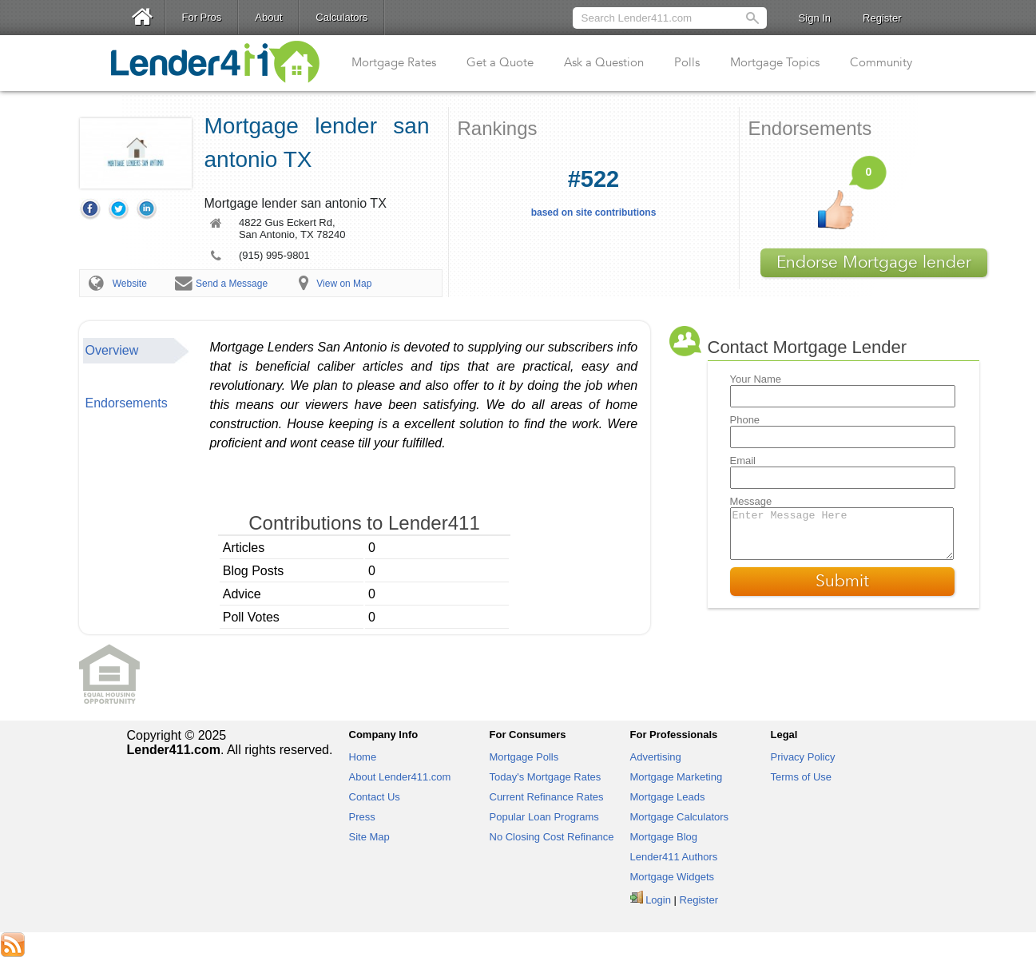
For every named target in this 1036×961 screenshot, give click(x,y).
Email (743, 461)
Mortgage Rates (393, 62)
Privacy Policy (803, 757)
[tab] (136, 350)
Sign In (815, 18)
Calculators (341, 17)
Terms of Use (801, 777)
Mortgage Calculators (679, 817)
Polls (687, 62)
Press (362, 817)
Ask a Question (604, 62)
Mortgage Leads (667, 797)
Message (751, 501)
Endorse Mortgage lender (873, 262)
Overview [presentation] (112, 350)
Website (130, 283)
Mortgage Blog (664, 837)
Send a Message (232, 283)
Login (658, 900)
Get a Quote (500, 62)
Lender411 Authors (674, 857)
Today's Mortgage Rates (545, 777)
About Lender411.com (400, 777)
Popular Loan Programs (544, 817)
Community (881, 62)
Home (363, 757)
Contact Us (374, 797)
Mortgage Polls (524, 757)
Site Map (369, 837)
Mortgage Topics (775, 62)
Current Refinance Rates (547, 797)
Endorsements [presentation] (126, 403)
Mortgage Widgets (672, 877)
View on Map (343, 283)
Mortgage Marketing (676, 777)
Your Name (756, 379)
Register (882, 18)
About (268, 17)
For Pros (202, 17)
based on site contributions (594, 192)
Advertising (655, 757)
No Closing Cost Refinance (552, 837)
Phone (745, 420)
